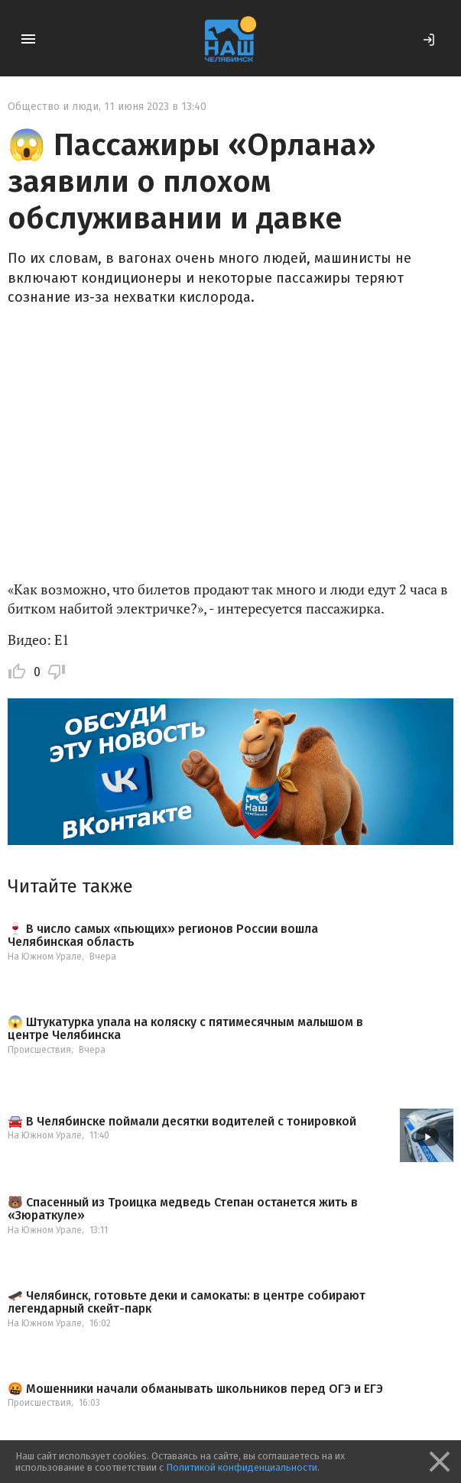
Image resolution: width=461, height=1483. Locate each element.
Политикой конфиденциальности (241, 1467)
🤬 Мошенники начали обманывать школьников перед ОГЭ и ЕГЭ (195, 1389)
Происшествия (39, 1049)
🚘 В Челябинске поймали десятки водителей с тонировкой (182, 1121)
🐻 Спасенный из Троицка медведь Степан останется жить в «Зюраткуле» (183, 1209)
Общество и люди (53, 106)
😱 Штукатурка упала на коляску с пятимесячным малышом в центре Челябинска (185, 1028)
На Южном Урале (45, 956)
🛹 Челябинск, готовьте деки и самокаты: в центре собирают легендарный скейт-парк (186, 1302)
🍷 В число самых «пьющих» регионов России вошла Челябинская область (163, 935)
